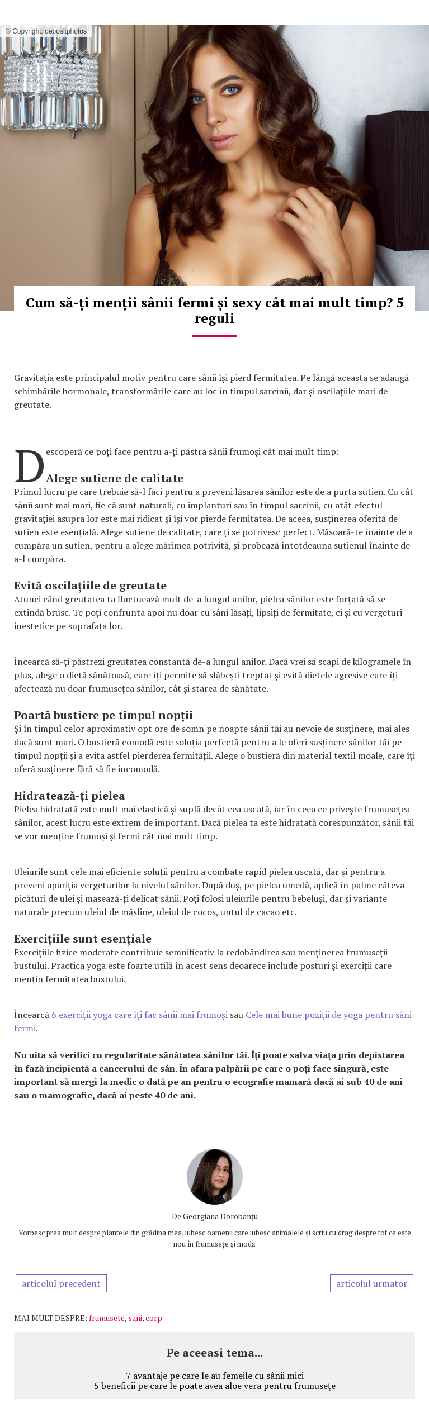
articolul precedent (61, 1283)
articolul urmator (371, 1283)
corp (153, 1317)
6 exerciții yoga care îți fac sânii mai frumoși (139, 1015)
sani (135, 1317)
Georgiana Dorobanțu (220, 1216)
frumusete (107, 1317)
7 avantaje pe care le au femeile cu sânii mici (215, 1375)
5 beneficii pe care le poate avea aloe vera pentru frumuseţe (215, 1386)
